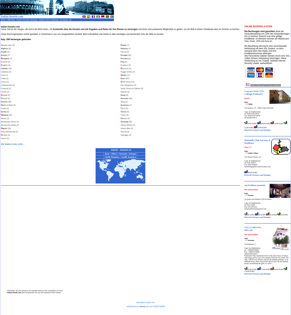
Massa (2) (5, 118)
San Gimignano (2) (128, 85)
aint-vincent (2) (127, 82)
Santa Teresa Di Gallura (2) (132, 88)
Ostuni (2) (5, 138)
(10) (6, 68)
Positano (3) (126, 65)
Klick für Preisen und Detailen (257, 130)
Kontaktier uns (66, 20)
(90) (6, 102)
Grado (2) (5, 108)
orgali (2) (5, 95)
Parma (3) (125, 52)
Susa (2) (124, 102)
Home (3, 20)
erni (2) (124, 108)
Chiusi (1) (5, 82)
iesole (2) (5, 98)
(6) (5, 52)
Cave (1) (4, 75)
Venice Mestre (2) (128, 125)
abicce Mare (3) (8, 105)
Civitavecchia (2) (8, 85)
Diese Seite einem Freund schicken (265, 85)
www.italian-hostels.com (145, 302)
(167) (125, 78)
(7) (5, 55)
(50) (6, 115)
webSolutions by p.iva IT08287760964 (146, 306)
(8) (125, 112)
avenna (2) (126, 68)
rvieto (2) (5, 135)
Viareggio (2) (126, 135)
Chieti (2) (4, 78)
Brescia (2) (5, 62)
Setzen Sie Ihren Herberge (27, 20)
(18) (6, 128)
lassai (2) (125, 118)
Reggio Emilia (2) (128, 72)
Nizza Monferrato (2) (9, 132)
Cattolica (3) (6, 72)
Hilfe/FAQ (11, 20)
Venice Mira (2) (127, 128)
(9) (6, 48)
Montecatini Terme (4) (10, 122)
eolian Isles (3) (8, 45)
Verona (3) (125, 132)
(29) (126, 98)
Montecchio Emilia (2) (10, 125)
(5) (124, 62)
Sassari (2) (125, 92)
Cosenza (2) (6, 88)
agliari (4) (5, 65)
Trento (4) (125, 115)
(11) (125, 75)
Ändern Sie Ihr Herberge (49, 20)
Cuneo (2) (5, 92)
